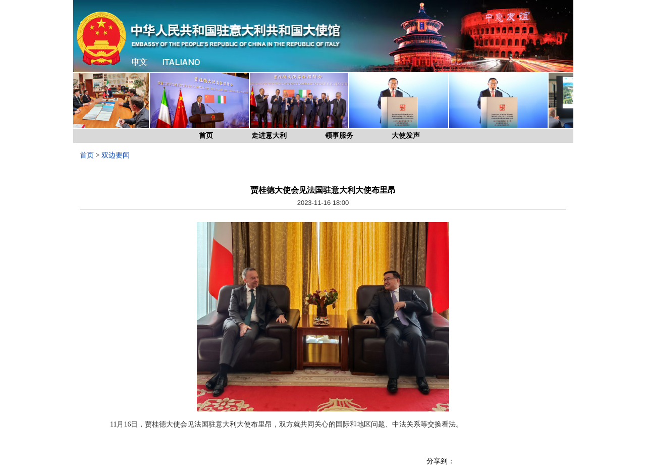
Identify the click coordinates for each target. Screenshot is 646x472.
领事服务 (339, 135)
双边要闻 (115, 155)
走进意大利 (269, 135)
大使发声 (406, 135)
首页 (206, 135)
